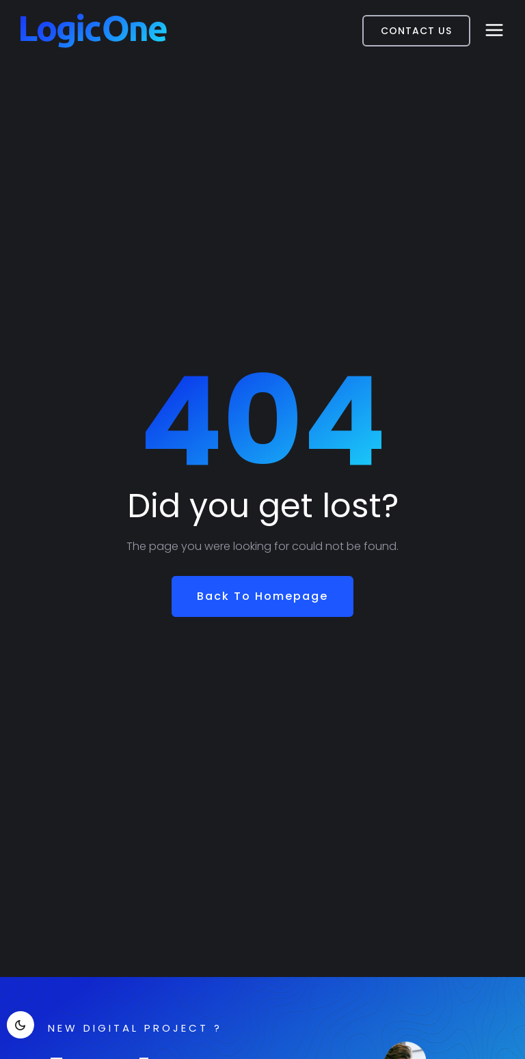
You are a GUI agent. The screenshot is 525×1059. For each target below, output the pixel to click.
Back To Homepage (262, 596)
